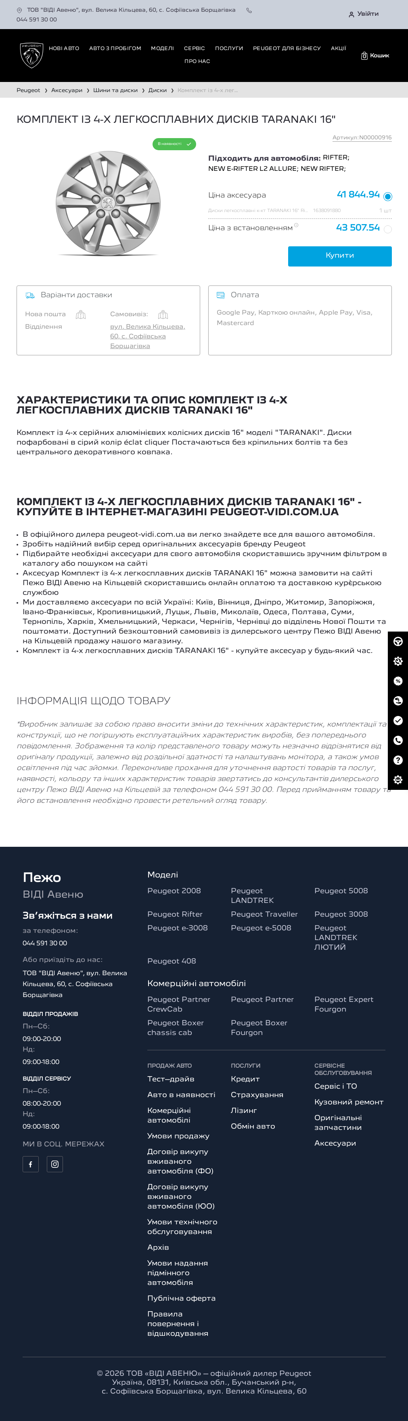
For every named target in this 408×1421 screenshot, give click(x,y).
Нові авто (64, 48)
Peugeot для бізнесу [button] (287, 48)
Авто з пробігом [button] (115, 48)
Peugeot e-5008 (261, 928)
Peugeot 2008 (174, 891)
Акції (339, 48)
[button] (375, 56)
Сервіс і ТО (335, 1086)
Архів (158, 1248)
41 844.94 (358, 195)
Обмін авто (253, 1126)
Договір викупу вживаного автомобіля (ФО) (180, 1162)
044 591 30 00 (45, 944)
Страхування (257, 1095)
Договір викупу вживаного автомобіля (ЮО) (181, 1197)
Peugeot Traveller (264, 914)
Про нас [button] (197, 61)
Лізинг (244, 1111)
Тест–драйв (171, 1079)
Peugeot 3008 (341, 914)
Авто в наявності (181, 1095)
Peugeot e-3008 (177, 928)
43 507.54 (358, 228)
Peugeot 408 (171, 961)
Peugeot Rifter (175, 914)
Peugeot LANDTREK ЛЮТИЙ (336, 938)
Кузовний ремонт (349, 1102)
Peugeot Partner (262, 1000)
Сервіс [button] (194, 48)
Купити (340, 255)
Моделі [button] (162, 48)
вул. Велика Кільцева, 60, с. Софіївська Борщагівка (147, 336)
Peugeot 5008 (341, 891)
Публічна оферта (181, 1298)
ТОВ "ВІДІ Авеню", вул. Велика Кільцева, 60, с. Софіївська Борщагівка (127, 10)
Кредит (245, 1079)
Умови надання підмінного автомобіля (177, 1273)
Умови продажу (178, 1136)
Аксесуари (335, 1143)
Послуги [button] (229, 48)
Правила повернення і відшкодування (178, 1324)
